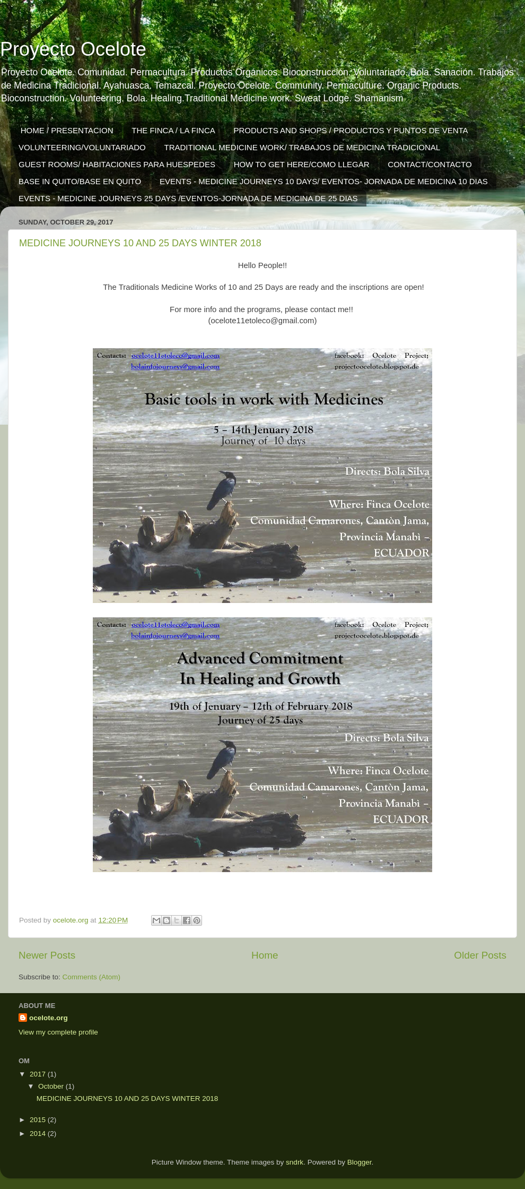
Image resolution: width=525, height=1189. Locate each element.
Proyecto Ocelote (73, 49)
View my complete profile (58, 1032)
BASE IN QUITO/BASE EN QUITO (80, 181)
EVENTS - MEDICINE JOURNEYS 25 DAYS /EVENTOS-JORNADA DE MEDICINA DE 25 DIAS (188, 198)
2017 (39, 1074)
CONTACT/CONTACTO (429, 164)
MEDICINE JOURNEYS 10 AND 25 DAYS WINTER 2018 (140, 243)
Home (264, 955)
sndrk (294, 1162)
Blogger (359, 1162)
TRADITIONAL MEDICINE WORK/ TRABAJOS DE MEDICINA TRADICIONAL (302, 147)
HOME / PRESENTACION (67, 130)
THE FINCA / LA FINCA (173, 130)
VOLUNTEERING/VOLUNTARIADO (82, 147)
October (52, 1086)
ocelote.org (48, 1018)
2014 (39, 1134)
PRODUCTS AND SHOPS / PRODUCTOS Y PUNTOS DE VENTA (351, 130)
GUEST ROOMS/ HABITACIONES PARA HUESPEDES (117, 164)
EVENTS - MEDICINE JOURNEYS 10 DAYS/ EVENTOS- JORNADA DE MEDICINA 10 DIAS (324, 181)
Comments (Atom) (92, 977)
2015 (39, 1120)
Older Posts (480, 955)
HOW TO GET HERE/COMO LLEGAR (302, 164)
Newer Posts (47, 955)
